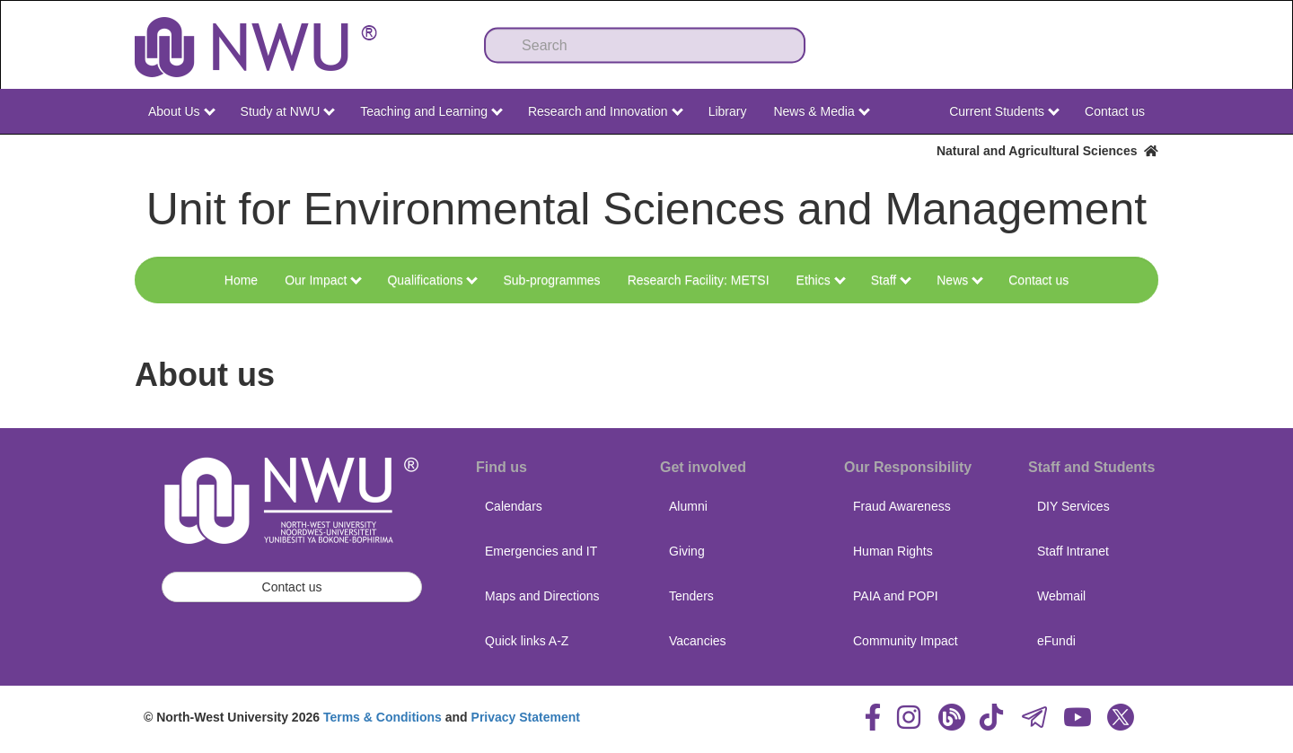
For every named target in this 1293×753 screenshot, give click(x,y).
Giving (687, 551)
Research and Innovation (605, 111)
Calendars (513, 506)
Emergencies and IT (541, 551)
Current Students (1004, 111)
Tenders (691, 596)
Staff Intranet (1073, 551)
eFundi (1056, 641)
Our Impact (323, 280)
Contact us (1115, 111)
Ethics (821, 280)
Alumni (688, 506)
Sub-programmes (551, 280)
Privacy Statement (525, 717)
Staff (891, 280)
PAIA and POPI (895, 596)
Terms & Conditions (382, 717)
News (960, 280)
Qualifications (432, 280)
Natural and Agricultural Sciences (1047, 151)
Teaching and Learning (431, 111)
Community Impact (905, 641)
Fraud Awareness (902, 506)
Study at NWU (288, 111)
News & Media (821, 111)
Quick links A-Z (526, 641)
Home (241, 280)
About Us (181, 111)
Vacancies (697, 641)
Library (727, 111)
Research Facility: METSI (699, 280)
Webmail (1061, 596)
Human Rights (893, 551)
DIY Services (1073, 506)
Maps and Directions (542, 596)
